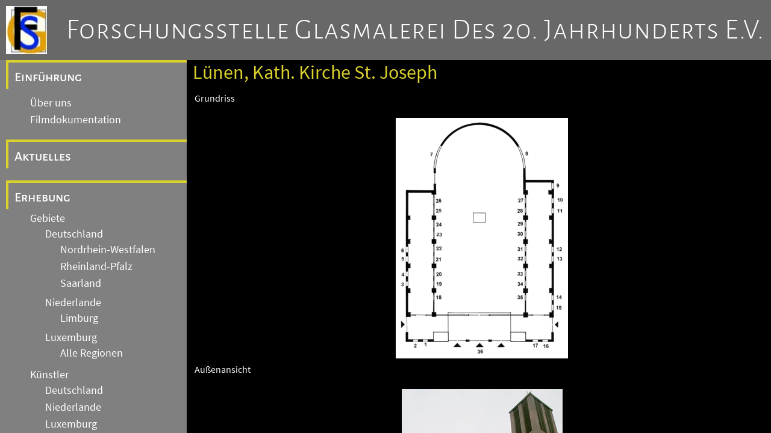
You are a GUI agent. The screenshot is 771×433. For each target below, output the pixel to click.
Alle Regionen (91, 353)
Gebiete (47, 218)
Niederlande (73, 302)
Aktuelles (42, 156)
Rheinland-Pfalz (96, 266)
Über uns (51, 102)
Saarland (80, 283)
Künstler (49, 374)
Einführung (48, 77)
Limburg (79, 318)
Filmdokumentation (75, 119)
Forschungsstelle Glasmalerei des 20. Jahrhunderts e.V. (415, 30)
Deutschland (74, 234)
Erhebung (42, 197)
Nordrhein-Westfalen (107, 249)
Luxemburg (71, 337)
